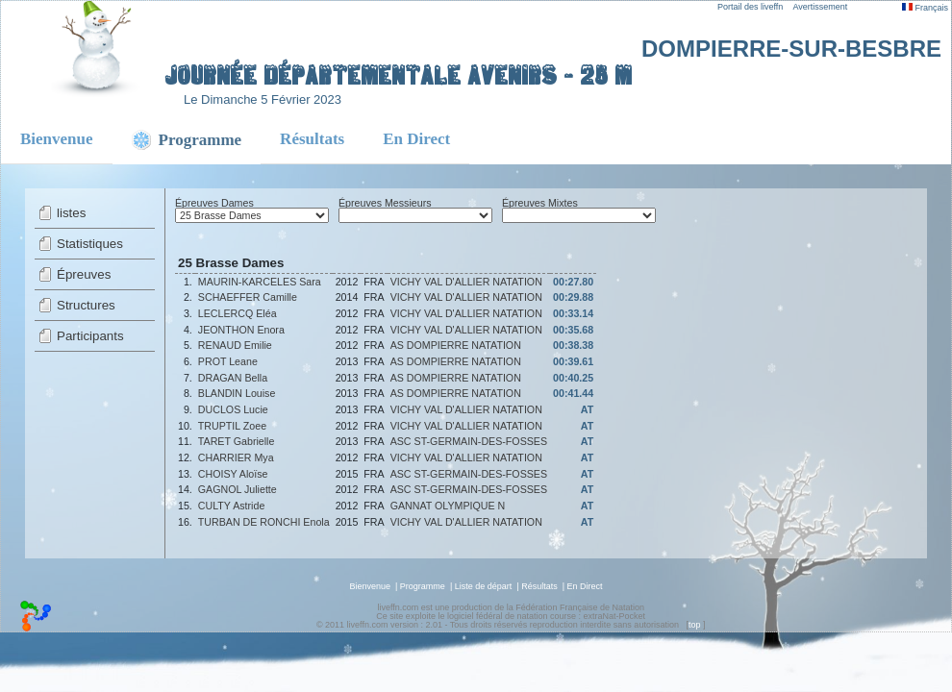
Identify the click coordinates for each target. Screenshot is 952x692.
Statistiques (90, 243)
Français (925, 7)
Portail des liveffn (750, 7)
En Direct (416, 139)
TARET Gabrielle (236, 441)
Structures (86, 305)
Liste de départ (484, 586)
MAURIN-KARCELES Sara (259, 281)
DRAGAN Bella (232, 377)
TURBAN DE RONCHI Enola (264, 522)
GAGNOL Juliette (237, 489)
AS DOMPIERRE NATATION (455, 345)
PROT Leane (228, 361)
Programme (422, 586)
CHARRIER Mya (236, 457)
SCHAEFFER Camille (247, 297)
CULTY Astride (231, 505)
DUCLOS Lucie (233, 409)
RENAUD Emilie (235, 345)
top (695, 625)
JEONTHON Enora (241, 329)
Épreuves (84, 274)
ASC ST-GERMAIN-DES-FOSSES (468, 441)
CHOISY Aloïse (233, 474)
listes (71, 213)
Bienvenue (56, 139)
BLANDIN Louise (237, 393)
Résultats (312, 139)
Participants (90, 336)
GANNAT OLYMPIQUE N (448, 505)
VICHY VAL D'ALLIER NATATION (466, 281)
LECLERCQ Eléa (237, 313)
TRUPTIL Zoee (232, 426)
